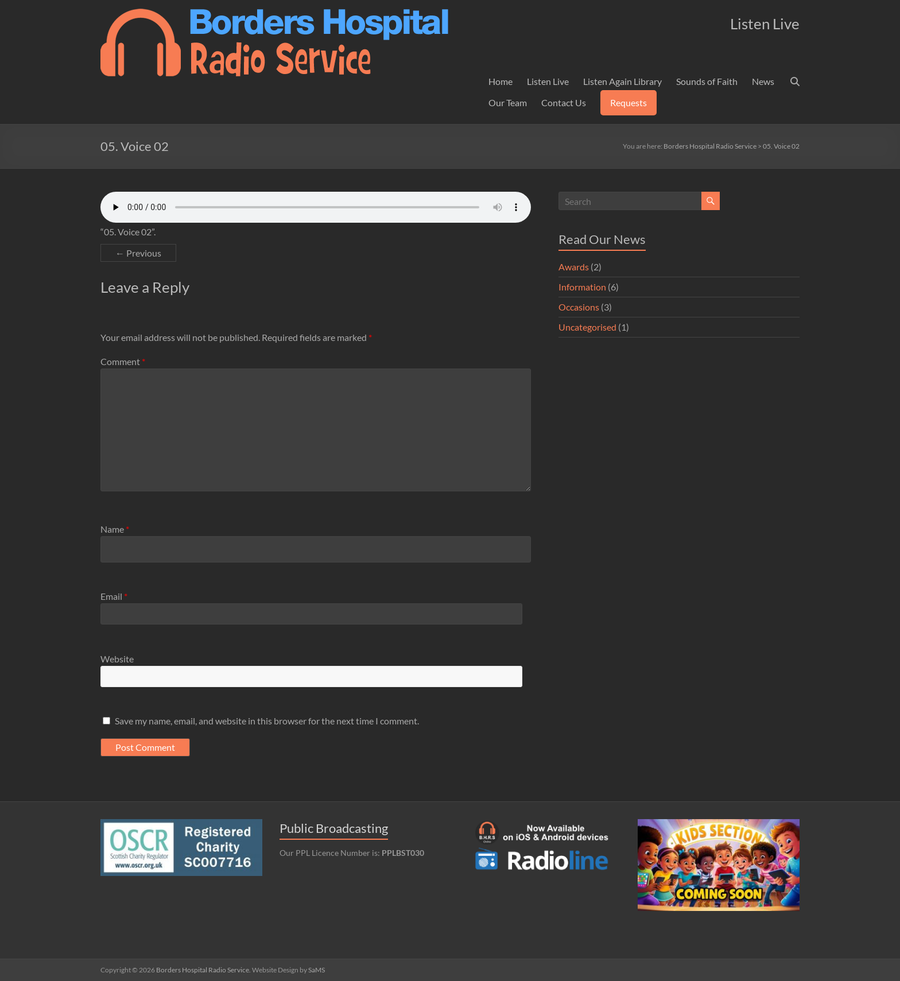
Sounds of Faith (707, 81)
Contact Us (563, 102)
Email (113, 596)
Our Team (507, 102)
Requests (628, 102)
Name (114, 529)
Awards (573, 266)
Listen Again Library (622, 81)
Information (582, 286)
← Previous (138, 252)
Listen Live (548, 81)
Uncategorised (587, 326)
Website (117, 658)
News (763, 81)
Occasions (578, 306)
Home (500, 81)
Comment (122, 361)
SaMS (316, 970)
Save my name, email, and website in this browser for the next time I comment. (267, 720)
